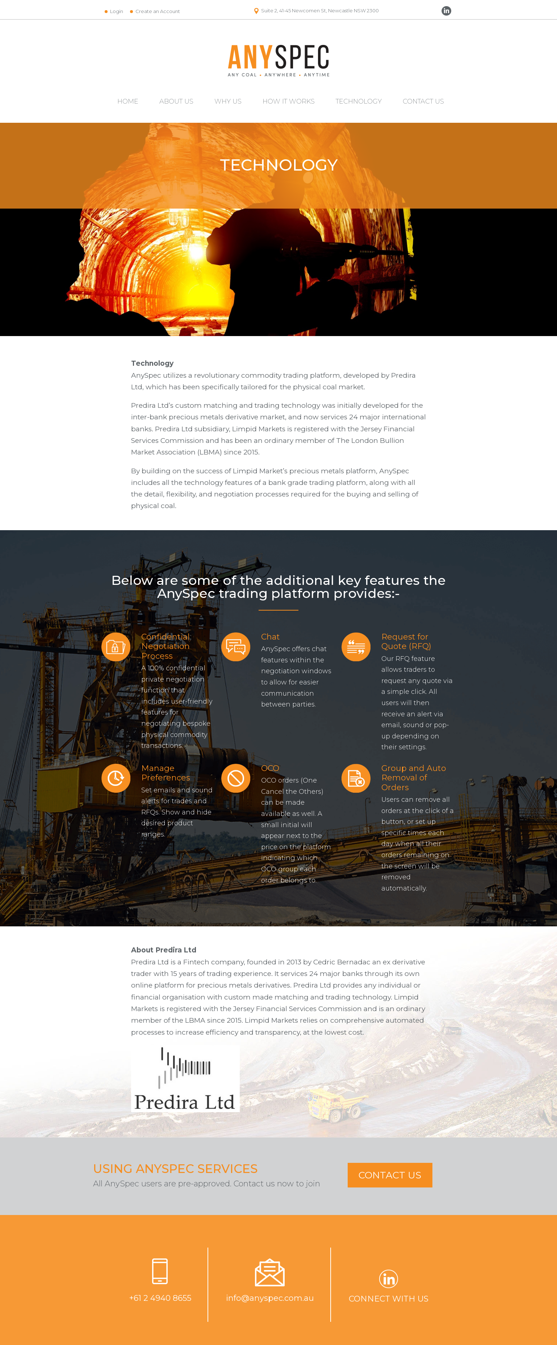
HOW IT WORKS (289, 101)
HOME (127, 101)
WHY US (228, 101)
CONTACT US (423, 101)
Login (116, 11)
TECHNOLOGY (359, 101)
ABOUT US (176, 101)
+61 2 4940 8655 (160, 1298)
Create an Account (157, 11)
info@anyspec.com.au (270, 1298)
